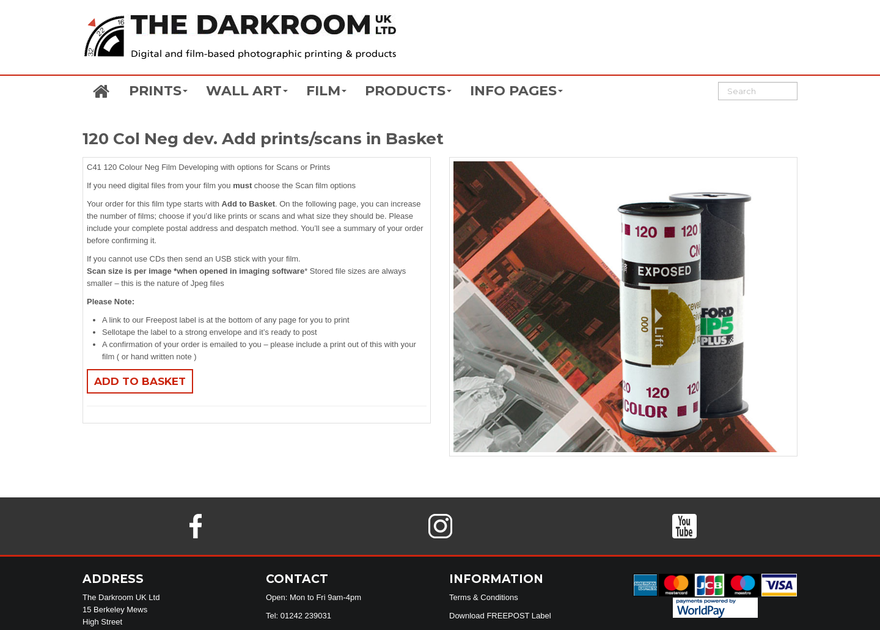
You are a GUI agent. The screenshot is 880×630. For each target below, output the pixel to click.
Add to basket (140, 381)
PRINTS (158, 90)
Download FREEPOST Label (500, 615)
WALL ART (247, 90)
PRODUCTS (408, 90)
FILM (326, 90)
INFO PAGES (516, 90)
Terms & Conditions (483, 597)
